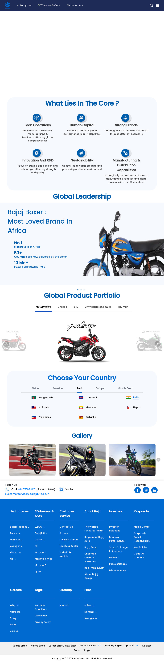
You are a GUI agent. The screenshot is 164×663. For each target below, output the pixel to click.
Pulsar (13, 533)
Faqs (77, 650)
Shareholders (75, 5)
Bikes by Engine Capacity (121, 646)
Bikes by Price (90, 646)
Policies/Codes (118, 564)
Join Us (14, 631)
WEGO (38, 527)
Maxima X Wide (43, 559)
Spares (64, 533)
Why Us (14, 605)
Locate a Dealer (69, 546)
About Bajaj (92, 511)
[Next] (158, 344)
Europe (100, 388)
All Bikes (147, 646)
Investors (116, 511)
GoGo (38, 540)
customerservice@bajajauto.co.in (27, 494)
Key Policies (140, 547)
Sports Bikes (19, 646)
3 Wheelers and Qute (98, 307)
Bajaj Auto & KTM (94, 568)
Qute (38, 572)
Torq (13, 618)
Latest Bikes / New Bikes (63, 646)
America (58, 388)
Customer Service (67, 514)
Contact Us (66, 527)
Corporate (141, 511)
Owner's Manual (69, 540)
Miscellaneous (117, 570)
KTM (76, 307)
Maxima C (40, 565)
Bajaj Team (90, 547)
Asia (79, 388)
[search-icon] (150, 5)
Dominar (15, 540)
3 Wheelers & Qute (49, 5)
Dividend (114, 558)
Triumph (123, 307)
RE (36, 546)
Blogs (86, 650)
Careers (16, 590)
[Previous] (6, 344)
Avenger (15, 546)
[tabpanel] (82, 239)
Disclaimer (41, 616)
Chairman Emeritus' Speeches (90, 558)
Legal (38, 590)
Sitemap (66, 590)
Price (87, 590)
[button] (156, 5)
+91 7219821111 (26, 489)
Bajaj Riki (40, 533)
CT (11, 559)
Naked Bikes (38, 646)
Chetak (62, 307)
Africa (35, 388)
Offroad (15, 612)
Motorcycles (24, 5)
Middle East (125, 388)
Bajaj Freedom (18, 527)
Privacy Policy (43, 622)
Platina (14, 552)
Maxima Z (40, 552)
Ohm (13, 625)
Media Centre (142, 527)
